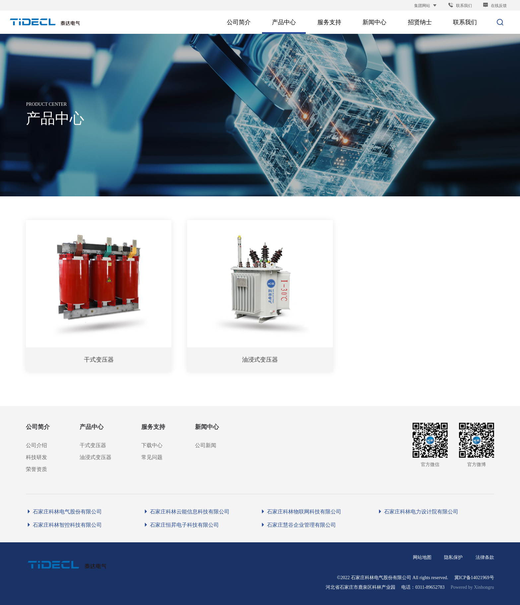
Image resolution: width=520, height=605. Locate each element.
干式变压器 (93, 445)
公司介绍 (36, 445)
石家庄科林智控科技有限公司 (64, 525)
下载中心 (151, 445)
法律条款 (485, 557)
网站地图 (422, 557)
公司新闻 (205, 445)
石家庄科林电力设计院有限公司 (417, 511)
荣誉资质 (36, 469)
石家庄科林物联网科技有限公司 (300, 511)
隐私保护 (453, 557)
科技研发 (36, 457)
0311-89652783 (429, 587)
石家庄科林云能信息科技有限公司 (186, 511)
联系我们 (460, 5)
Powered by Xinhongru (472, 587)
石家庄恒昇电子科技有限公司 (181, 525)
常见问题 (151, 457)
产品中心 (91, 427)
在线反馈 (495, 5)
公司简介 (38, 427)
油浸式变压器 (95, 457)
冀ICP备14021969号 (474, 577)
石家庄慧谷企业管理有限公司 (298, 525)
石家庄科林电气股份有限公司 (64, 511)
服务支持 (153, 427)
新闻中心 (207, 427)
